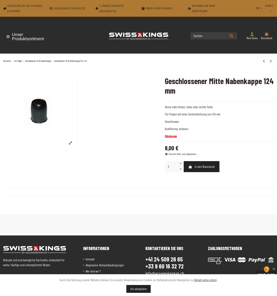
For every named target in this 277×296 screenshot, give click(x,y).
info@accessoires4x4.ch (164, 273)
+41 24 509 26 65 (164, 259)
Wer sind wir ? (93, 271)
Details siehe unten (205, 280)
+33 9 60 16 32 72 (164, 266)
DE (259, 8)
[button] (28, 36)
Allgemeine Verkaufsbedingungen (105, 265)
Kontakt (90, 259)
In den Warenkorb (201, 167)
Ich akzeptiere (138, 289)
